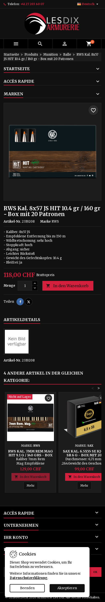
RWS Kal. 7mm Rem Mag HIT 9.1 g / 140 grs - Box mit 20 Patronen (30, 455)
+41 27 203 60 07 (32, 4)
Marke (45, 221)
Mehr (32, 485)
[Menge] (25, 286)
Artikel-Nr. (12, 221)
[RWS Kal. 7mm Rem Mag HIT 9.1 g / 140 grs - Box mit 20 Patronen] (30, 397)
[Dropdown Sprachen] (88, 4)
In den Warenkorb (67, 285)
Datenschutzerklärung (28, 578)
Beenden (27, 588)
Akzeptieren (67, 588)
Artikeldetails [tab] (22, 319)
